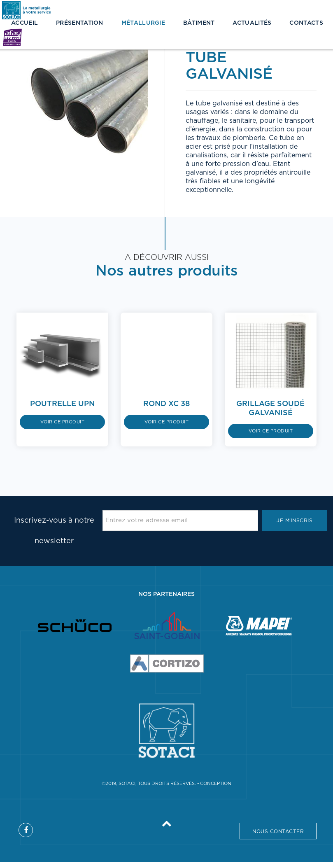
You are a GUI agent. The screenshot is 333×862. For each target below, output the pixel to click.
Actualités (252, 23)
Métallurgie (143, 23)
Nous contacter (278, 831)
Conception (215, 783)
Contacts (306, 23)
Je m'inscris (294, 520)
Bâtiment (198, 23)
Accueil (24, 23)
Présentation (79, 23)
